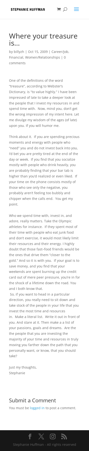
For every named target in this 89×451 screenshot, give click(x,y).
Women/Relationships (42, 57)
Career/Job (60, 51)
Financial (16, 57)
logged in (37, 408)
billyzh (19, 51)
